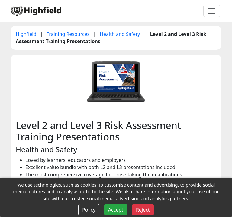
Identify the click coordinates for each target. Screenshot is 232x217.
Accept (115, 209)
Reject (143, 209)
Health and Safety (120, 34)
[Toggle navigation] (211, 11)
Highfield (27, 34)
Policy (88, 209)
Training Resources (69, 34)
